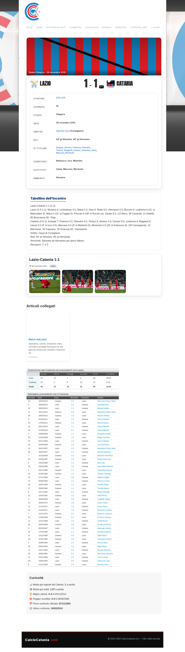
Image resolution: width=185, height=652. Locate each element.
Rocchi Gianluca (104, 452)
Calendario (92, 27)
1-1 (72, 419)
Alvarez (68, 147)
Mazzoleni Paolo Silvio (106, 401)
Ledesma (85, 150)
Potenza (77, 147)
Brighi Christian (103, 437)
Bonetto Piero (102, 565)
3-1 (72, 401)
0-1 (72, 430)
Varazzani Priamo (104, 539)
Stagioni (107, 27)
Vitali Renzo (102, 496)
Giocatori (121, 27)
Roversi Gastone (104, 550)
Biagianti (68, 150)
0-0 (72, 525)
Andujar (59, 147)
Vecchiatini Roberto (105, 466)
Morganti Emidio (104, 434)
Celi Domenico (103, 445)
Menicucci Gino (103, 481)
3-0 (72, 477)
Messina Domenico (105, 456)
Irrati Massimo (103, 405)
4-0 (72, 412)
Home (29, 27)
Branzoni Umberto (104, 510)
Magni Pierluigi (103, 492)
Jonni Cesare (102, 557)
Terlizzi (59, 150)
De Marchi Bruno (104, 525)
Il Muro (155, 27)
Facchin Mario (103, 485)
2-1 (72, 408)
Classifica (76, 27)
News (39, 27)
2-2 (72, 496)
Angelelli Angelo (103, 499)
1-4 (72, 423)
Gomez (76, 150)
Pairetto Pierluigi (104, 474)
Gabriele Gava (63, 131)
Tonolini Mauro (103, 488)
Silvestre (86, 147)
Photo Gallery (138, 27)
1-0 (72, 416)
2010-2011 (60, 97)
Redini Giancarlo (104, 459)
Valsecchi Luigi (103, 561)
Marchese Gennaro (105, 554)
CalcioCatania (41, 640)
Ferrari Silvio (102, 543)
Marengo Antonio (104, 528)
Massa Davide (103, 408)
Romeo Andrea (103, 416)
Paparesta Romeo (104, 470)
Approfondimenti (56, 27)
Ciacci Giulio (102, 503)
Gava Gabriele (103, 419)
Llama (93, 150)
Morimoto (69, 153)
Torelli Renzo (102, 521)
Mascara (60, 153)
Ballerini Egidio (103, 477)
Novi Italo (101, 463)
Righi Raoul (102, 535)
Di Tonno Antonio (104, 517)
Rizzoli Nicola (102, 423)
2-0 (72, 448)
